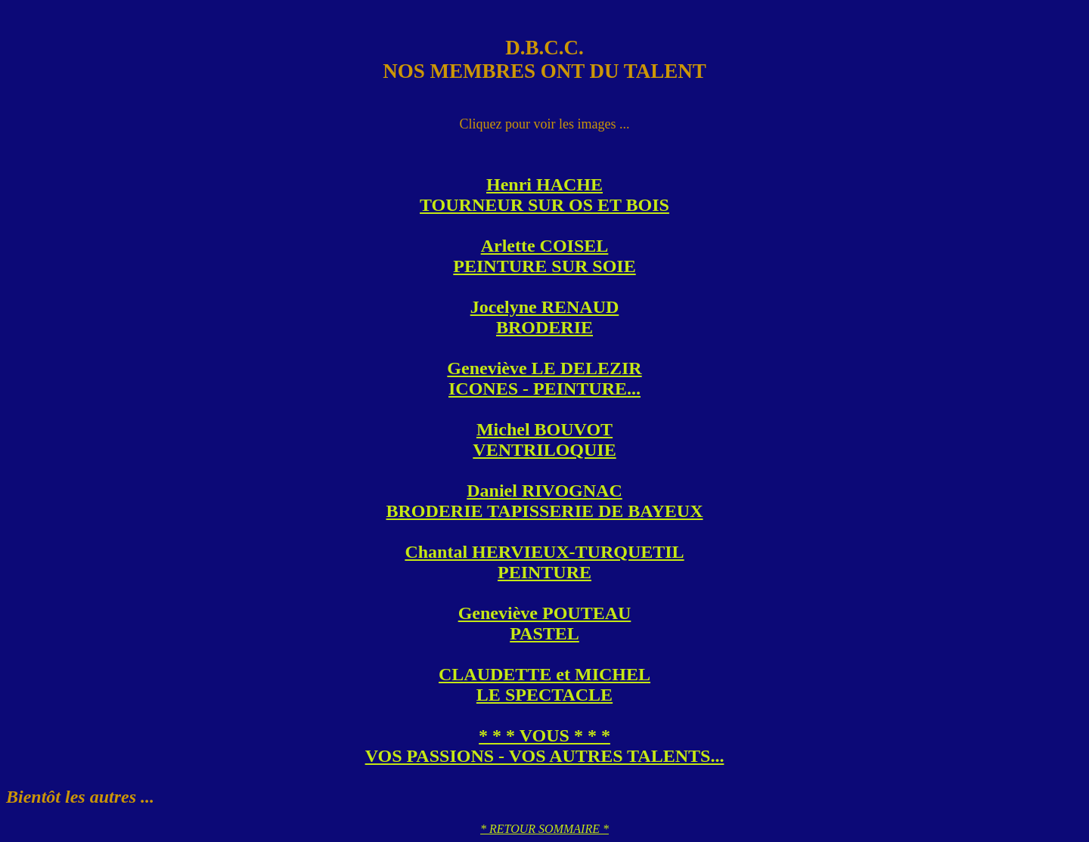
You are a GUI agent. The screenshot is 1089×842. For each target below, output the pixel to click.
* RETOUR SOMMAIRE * (544, 828)
